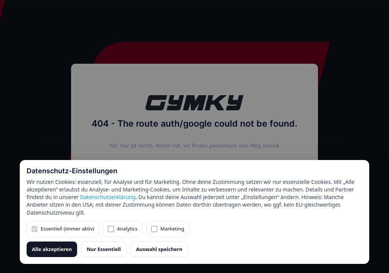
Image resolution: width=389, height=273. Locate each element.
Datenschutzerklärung (108, 197)
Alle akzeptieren (52, 249)
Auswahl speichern (159, 249)
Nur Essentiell (104, 249)
